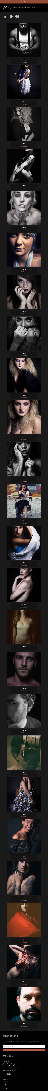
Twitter (5, 1086)
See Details (24, 62)
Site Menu (24, 2)
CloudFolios (6, 1079)
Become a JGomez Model (10, 1066)
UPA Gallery (6, 1088)
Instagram (5, 1084)
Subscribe (24, 1050)
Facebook (5, 1082)
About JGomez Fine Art (9, 1070)
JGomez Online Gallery (9, 1064)
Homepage (6, 1061)
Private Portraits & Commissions (12, 1068)
